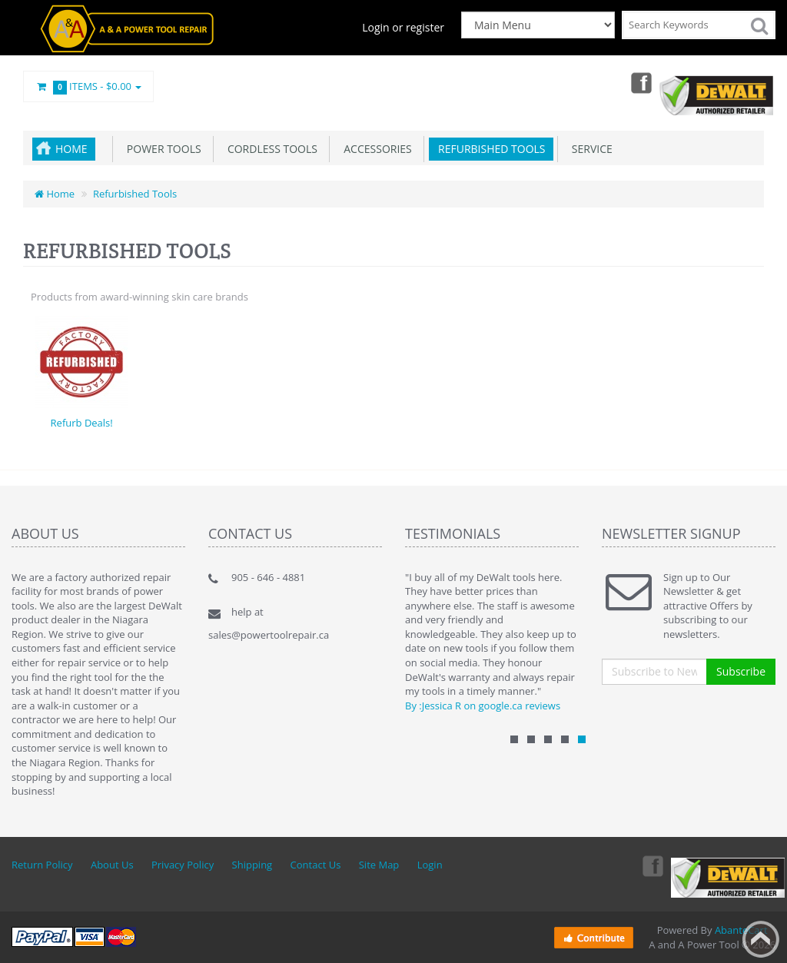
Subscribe (740, 671)
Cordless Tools (269, 148)
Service (589, 148)
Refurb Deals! (82, 423)
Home (71, 148)
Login (430, 865)
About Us (112, 865)
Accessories (375, 148)
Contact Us (316, 865)
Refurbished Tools (489, 148)
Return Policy (42, 865)
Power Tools (161, 148)
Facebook (639, 82)
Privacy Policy (182, 865)
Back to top (761, 939)
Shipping (252, 865)
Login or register (403, 27)
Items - (88, 87)
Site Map (379, 865)
